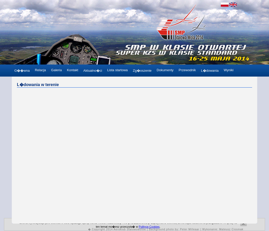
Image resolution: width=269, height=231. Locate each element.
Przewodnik (187, 70)
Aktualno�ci (92, 70)
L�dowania (210, 70)
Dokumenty (165, 70)
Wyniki (228, 70)
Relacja (40, 70)
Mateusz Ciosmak (231, 229)
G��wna (22, 70)
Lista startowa (117, 70)
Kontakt (72, 70)
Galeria (56, 70)
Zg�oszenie (142, 70)
